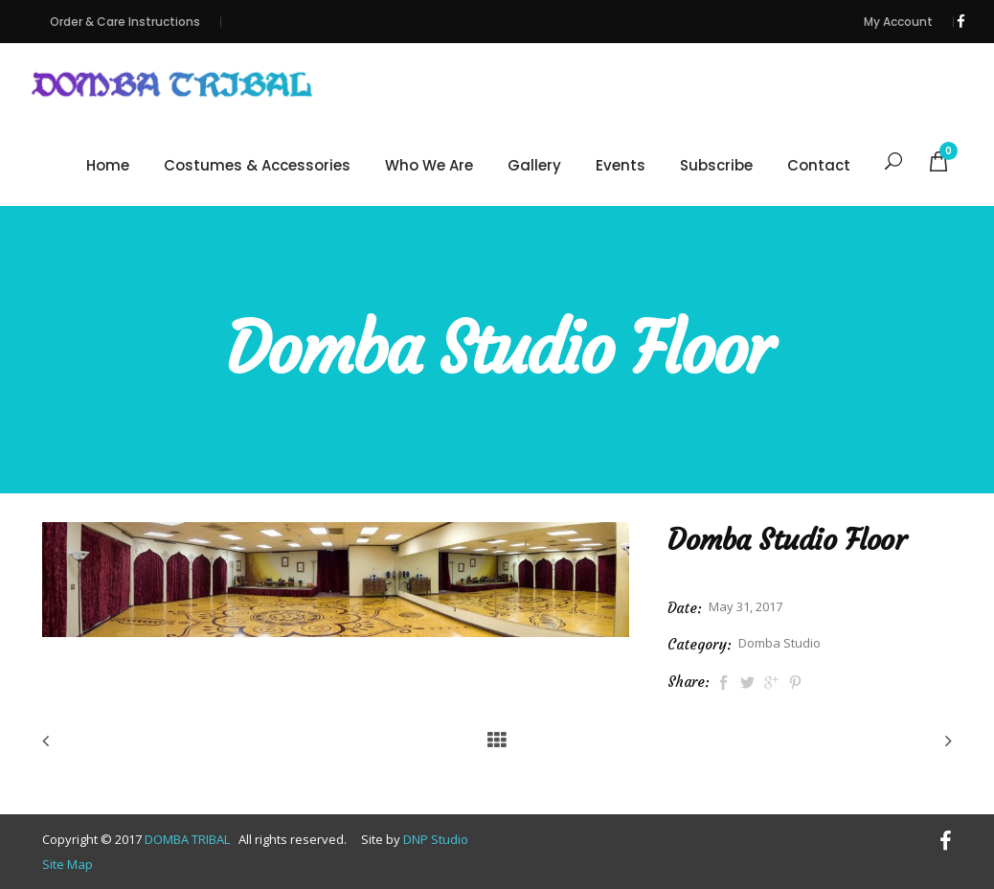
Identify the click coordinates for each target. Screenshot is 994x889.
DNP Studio (435, 839)
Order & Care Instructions (125, 21)
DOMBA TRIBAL (189, 839)
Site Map (67, 864)
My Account (898, 21)
